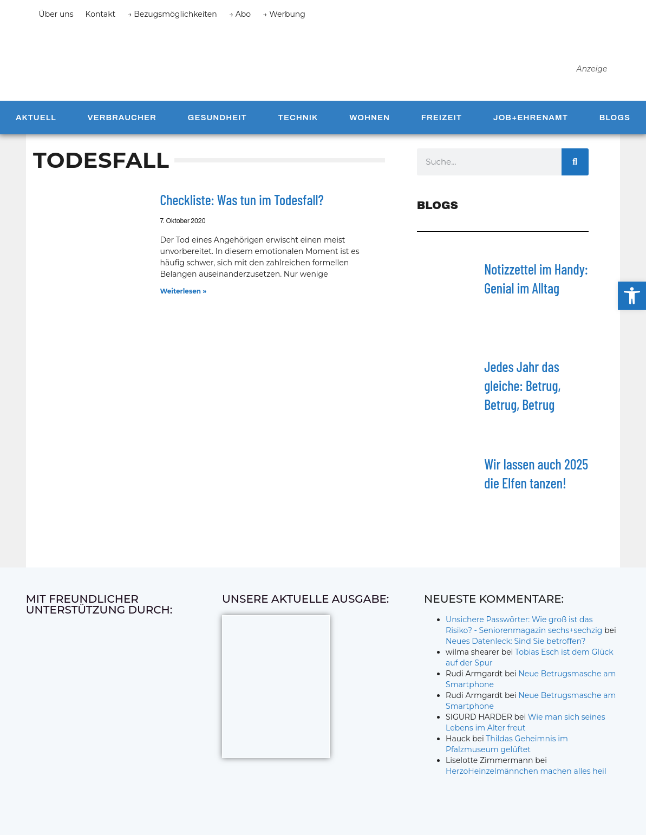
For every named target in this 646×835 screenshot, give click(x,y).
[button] (632, 296)
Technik (298, 120)
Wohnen (369, 120)
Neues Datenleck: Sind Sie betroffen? (515, 644)
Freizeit (441, 120)
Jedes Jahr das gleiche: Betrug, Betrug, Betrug (522, 388)
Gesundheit (217, 120)
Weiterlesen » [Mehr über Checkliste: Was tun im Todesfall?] (183, 294)
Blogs (614, 120)
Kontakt (101, 14)
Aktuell (36, 120)
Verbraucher (122, 120)
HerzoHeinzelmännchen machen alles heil (526, 774)
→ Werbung (284, 14)
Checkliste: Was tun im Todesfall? (242, 202)
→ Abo (240, 14)
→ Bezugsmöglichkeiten (172, 14)
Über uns (56, 14)
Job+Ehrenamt (530, 120)
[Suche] (575, 165)
